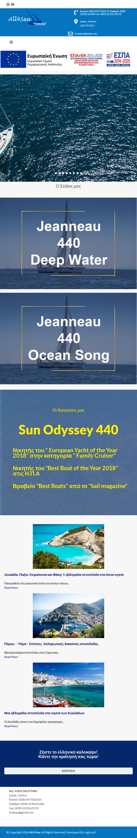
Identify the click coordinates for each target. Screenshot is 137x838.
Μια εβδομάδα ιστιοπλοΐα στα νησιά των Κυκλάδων (44, 713)
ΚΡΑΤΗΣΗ (68, 771)
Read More (11, 587)
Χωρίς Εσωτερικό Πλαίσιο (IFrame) (101, 807)
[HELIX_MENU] (11, 42)
